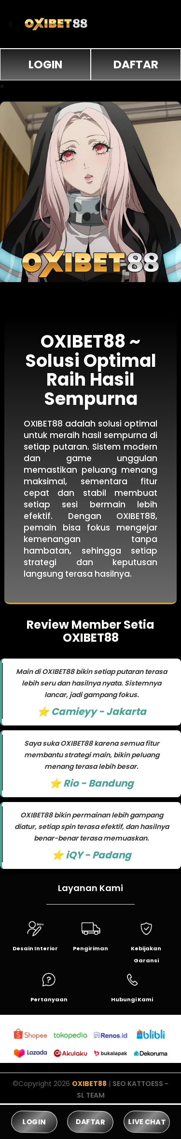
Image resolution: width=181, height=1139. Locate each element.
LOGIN (45, 64)
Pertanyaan (49, 999)
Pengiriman (90, 948)
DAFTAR (135, 64)
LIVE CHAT (146, 1121)
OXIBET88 (89, 1083)
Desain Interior (35, 948)
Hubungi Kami (132, 999)
